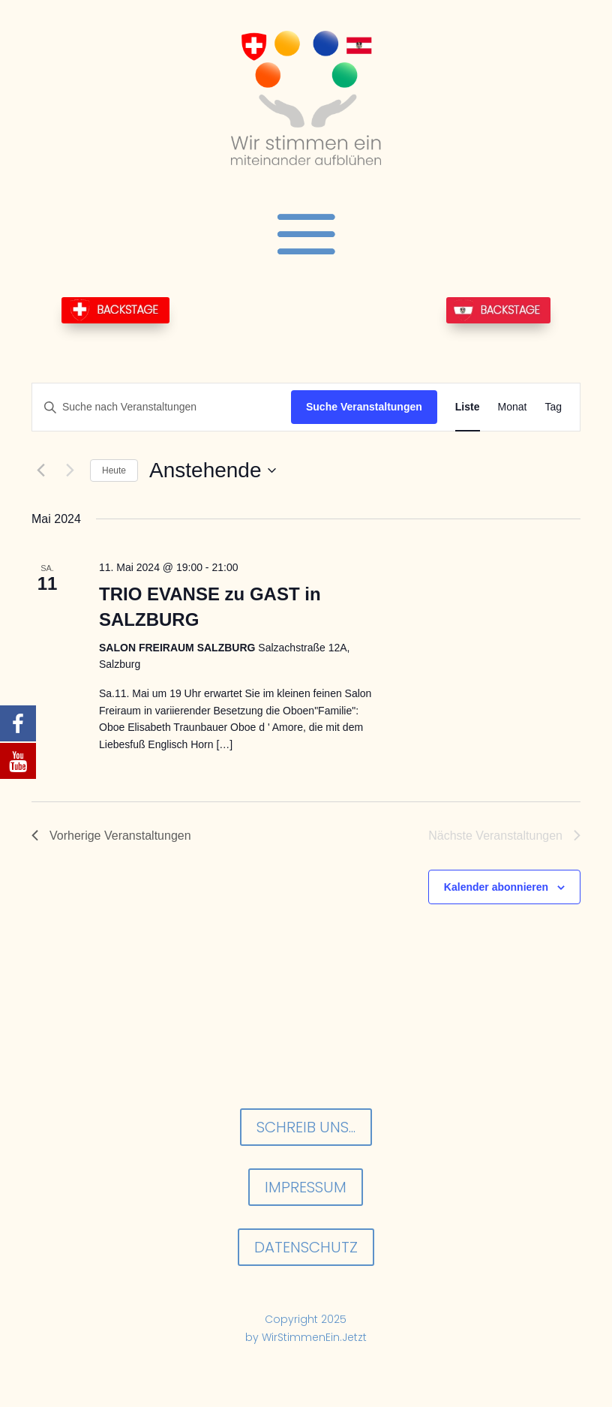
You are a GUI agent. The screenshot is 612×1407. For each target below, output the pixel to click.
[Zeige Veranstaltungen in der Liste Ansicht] (467, 407)
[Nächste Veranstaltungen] (70, 470)
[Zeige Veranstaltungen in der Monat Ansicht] (512, 407)
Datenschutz (306, 1247)
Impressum (305, 1187)
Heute (114, 470)
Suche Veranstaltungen (364, 407)
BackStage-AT (498, 310)
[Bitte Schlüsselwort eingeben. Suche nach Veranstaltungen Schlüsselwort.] (161, 407)
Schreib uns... (306, 1127)
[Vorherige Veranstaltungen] (41, 470)
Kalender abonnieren (496, 887)
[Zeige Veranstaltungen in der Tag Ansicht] (553, 407)
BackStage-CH (115, 310)
